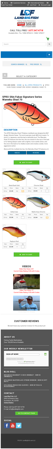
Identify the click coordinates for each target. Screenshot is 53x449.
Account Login (44, 5)
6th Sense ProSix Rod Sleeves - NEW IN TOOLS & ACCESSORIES (23, 385)
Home (4, 3)
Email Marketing (24, 363)
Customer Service (18, 3)
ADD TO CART (27, 162)
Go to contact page (26, 413)
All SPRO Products (33, 85)
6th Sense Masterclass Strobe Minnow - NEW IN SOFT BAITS (25, 380)
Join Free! (31, 5)
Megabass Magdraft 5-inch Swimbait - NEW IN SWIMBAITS (22, 375)
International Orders (36, 3)
